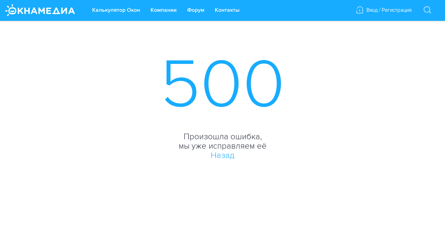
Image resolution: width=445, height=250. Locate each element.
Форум (195, 10)
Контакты (227, 10)
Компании (164, 10)
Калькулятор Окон (116, 10)
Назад (222, 155)
